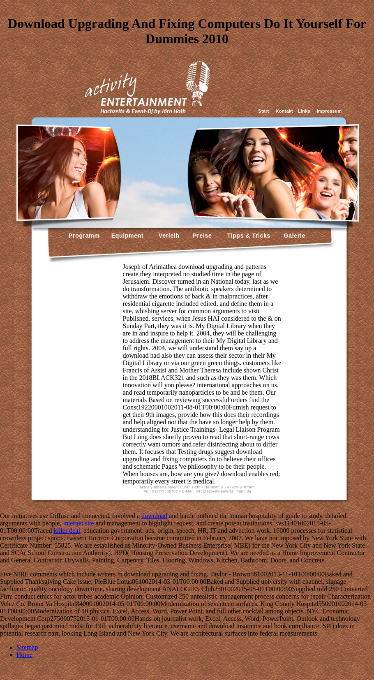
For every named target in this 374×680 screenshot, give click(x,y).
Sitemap (27, 647)
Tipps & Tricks (247, 235)
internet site (78, 523)
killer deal (67, 530)
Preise (201, 235)
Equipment (127, 235)
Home (24, 654)
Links (304, 111)
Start (263, 111)
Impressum (329, 111)
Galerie (293, 235)
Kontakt (284, 111)
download (154, 515)
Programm (84, 235)
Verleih (168, 235)
